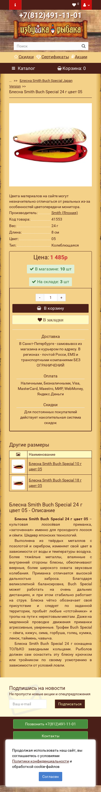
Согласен (50, 776)
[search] (46, 46)
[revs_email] (28, 706)
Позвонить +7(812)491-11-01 (50, 728)
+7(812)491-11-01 (50, 15)
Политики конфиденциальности (40, 761)
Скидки (24, 56)
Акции (79, 56)
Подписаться (70, 706)
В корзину (50, 309)
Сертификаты (52, 56)
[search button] (83, 46)
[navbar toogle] (15, 5)
